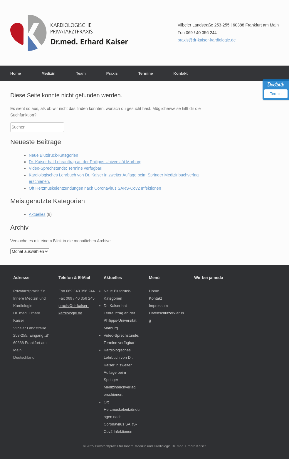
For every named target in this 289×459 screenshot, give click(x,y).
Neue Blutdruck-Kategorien (53, 155)
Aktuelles (37, 214)
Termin (275, 93)
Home (15, 73)
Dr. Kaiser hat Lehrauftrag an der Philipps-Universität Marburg (85, 161)
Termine (145, 73)
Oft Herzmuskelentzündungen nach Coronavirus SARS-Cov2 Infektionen (95, 188)
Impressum (158, 305)
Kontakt (180, 73)
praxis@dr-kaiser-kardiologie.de (207, 40)
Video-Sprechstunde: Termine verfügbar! (66, 168)
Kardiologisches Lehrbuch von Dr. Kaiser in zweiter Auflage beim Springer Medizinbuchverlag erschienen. (119, 372)
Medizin (48, 73)
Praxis (112, 73)
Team (81, 73)
